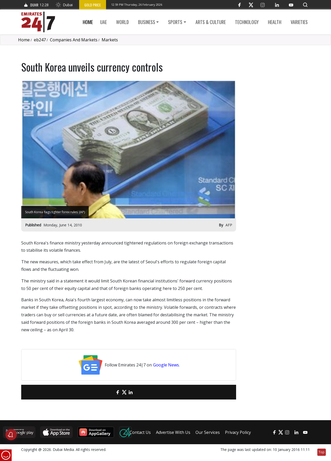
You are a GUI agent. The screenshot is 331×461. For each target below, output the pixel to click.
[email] (108, 392)
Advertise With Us (173, 432)
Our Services (207, 432)
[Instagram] (262, 5)
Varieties (299, 22)
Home (88, 22)
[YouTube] (291, 5)
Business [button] (146, 22)
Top (322, 452)
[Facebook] (239, 5)
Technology (247, 22)
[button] (305, 5)
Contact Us (140, 432)
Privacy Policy (238, 432)
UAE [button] (103, 22)
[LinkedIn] (276, 5)
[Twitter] (251, 5)
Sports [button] (175, 22)
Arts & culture (210, 22)
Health (274, 22)
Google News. (166, 365)
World (122, 22)
